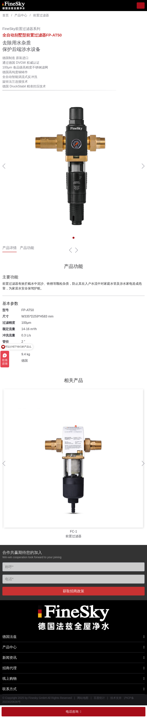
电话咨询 (73, 711)
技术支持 (115, 697)
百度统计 (99, 697)
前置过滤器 (41, 15)
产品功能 (27, 248)
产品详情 (9, 248)
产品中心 (20, 15)
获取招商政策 (73, 591)
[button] (3, 166)
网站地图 (82, 697)
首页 (5, 15)
